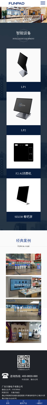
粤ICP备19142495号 (9, 398)
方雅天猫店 (15, 392)
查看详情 (23, 266)
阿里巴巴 (5, 392)
